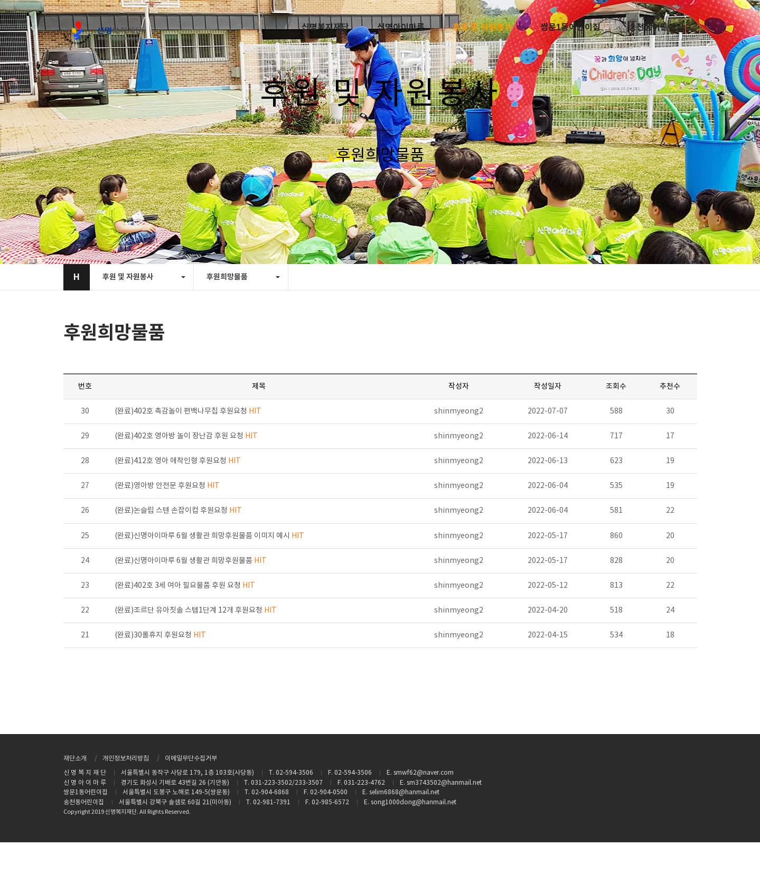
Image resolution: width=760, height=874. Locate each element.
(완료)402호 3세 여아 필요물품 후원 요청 (185, 585)
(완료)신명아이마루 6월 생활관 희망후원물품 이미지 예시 (209, 536)
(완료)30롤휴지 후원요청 (160, 635)
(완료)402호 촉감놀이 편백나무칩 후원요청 (188, 411)
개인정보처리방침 (125, 758)
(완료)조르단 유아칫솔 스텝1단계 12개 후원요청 (196, 610)
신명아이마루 (401, 27)
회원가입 (673, 7)
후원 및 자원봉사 (482, 27)
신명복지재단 (325, 27)
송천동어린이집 (656, 27)
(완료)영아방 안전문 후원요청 (167, 486)
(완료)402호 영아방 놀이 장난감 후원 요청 (186, 436)
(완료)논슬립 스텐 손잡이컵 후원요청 (178, 510)
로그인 (643, 7)
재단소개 (75, 758)
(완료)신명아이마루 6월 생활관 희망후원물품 (191, 561)
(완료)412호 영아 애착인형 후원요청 (178, 461)
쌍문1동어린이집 (570, 27)
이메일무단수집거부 (191, 758)
